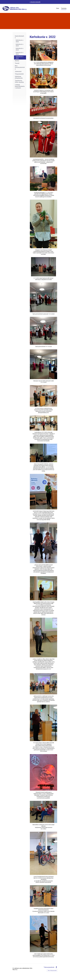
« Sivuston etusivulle (35, 2)
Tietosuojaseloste (49, 967)
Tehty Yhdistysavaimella (52, 970)
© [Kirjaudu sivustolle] (13, 968)
